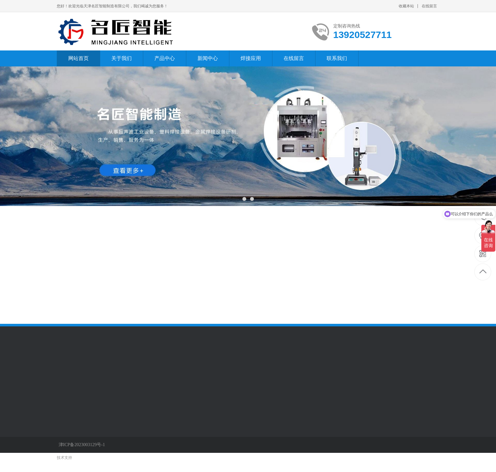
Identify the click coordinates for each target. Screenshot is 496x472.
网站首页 (78, 58)
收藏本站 (406, 6)
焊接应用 (251, 58)
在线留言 (429, 6)
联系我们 (337, 58)
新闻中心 (207, 58)
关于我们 (121, 58)
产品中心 (164, 58)
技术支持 (64, 457)
